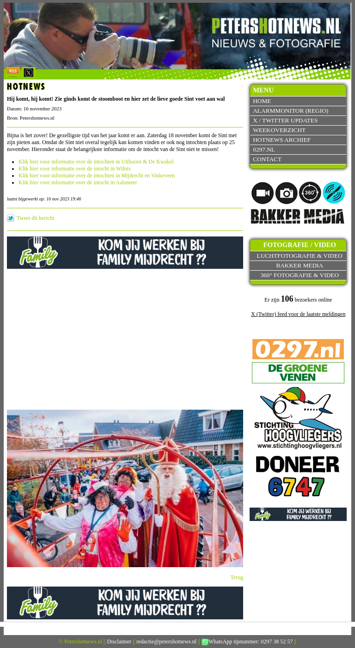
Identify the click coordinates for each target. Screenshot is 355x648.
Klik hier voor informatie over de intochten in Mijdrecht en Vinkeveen (96, 175)
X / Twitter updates (285, 120)
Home (262, 100)
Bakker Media (299, 265)
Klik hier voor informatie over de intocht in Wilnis (74, 168)
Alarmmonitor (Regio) (290, 110)
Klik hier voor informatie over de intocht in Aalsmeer (77, 182)
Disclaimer (119, 641)
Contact (267, 159)
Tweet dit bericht (35, 218)
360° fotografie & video (299, 275)
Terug (237, 577)
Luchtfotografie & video (300, 255)
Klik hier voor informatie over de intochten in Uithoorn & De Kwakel (96, 161)
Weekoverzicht (279, 130)
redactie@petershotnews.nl (166, 641)
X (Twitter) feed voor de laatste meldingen (298, 314)
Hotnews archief (282, 139)
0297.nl (264, 149)
